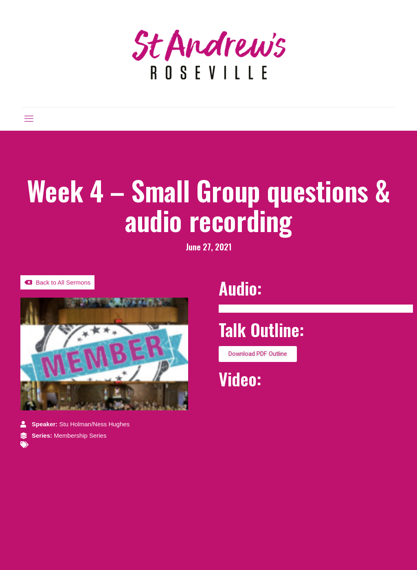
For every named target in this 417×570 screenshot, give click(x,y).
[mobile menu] (29, 119)
